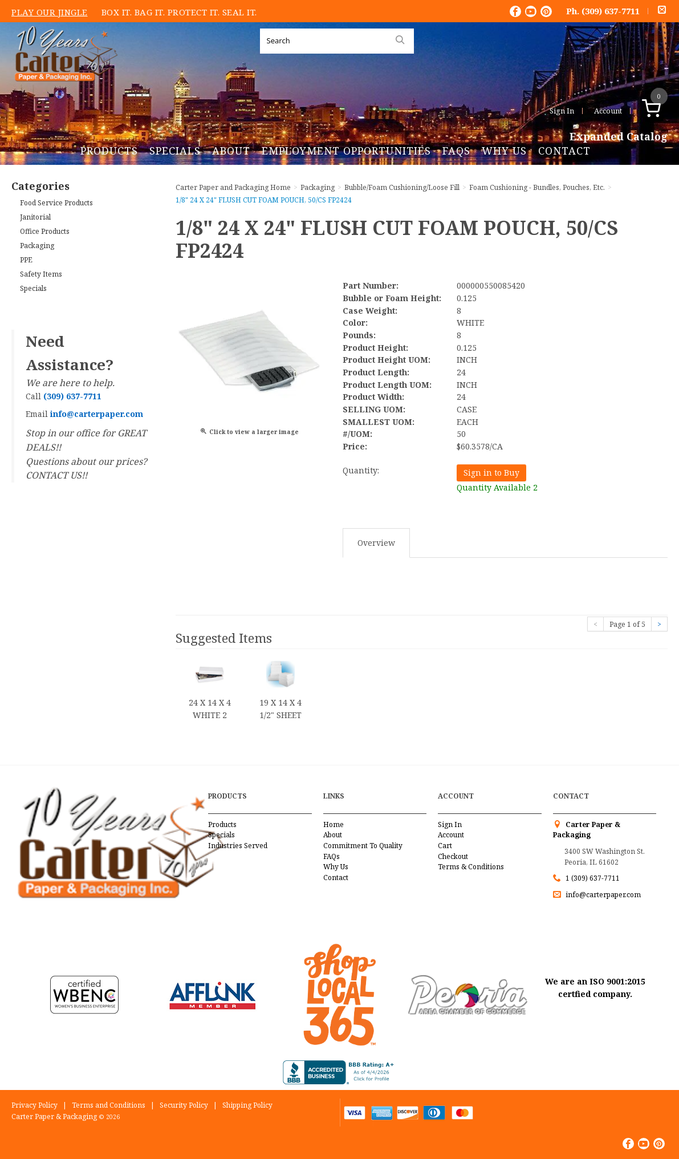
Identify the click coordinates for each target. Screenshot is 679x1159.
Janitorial (35, 217)
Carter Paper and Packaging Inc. (63, 90)
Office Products (45, 231)
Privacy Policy (34, 1105)
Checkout (453, 856)
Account (608, 111)
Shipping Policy (247, 1105)
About (231, 150)
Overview (376, 542)
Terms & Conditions (471, 867)
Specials (175, 150)
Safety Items (41, 274)
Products (109, 150)
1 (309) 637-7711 (593, 878)
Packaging (37, 245)
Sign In (562, 111)
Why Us (504, 150)
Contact (564, 150)
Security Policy (184, 1105)
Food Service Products (56, 203)
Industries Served (237, 845)
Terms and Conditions (108, 1105)
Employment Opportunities (346, 150)
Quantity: (361, 470)
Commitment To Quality (362, 845)
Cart (445, 845)
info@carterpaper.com (602, 894)
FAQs (456, 150)
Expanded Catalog (619, 137)
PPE (26, 260)
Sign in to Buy (491, 472)
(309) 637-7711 (611, 11)
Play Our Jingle (49, 12)
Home (333, 824)
